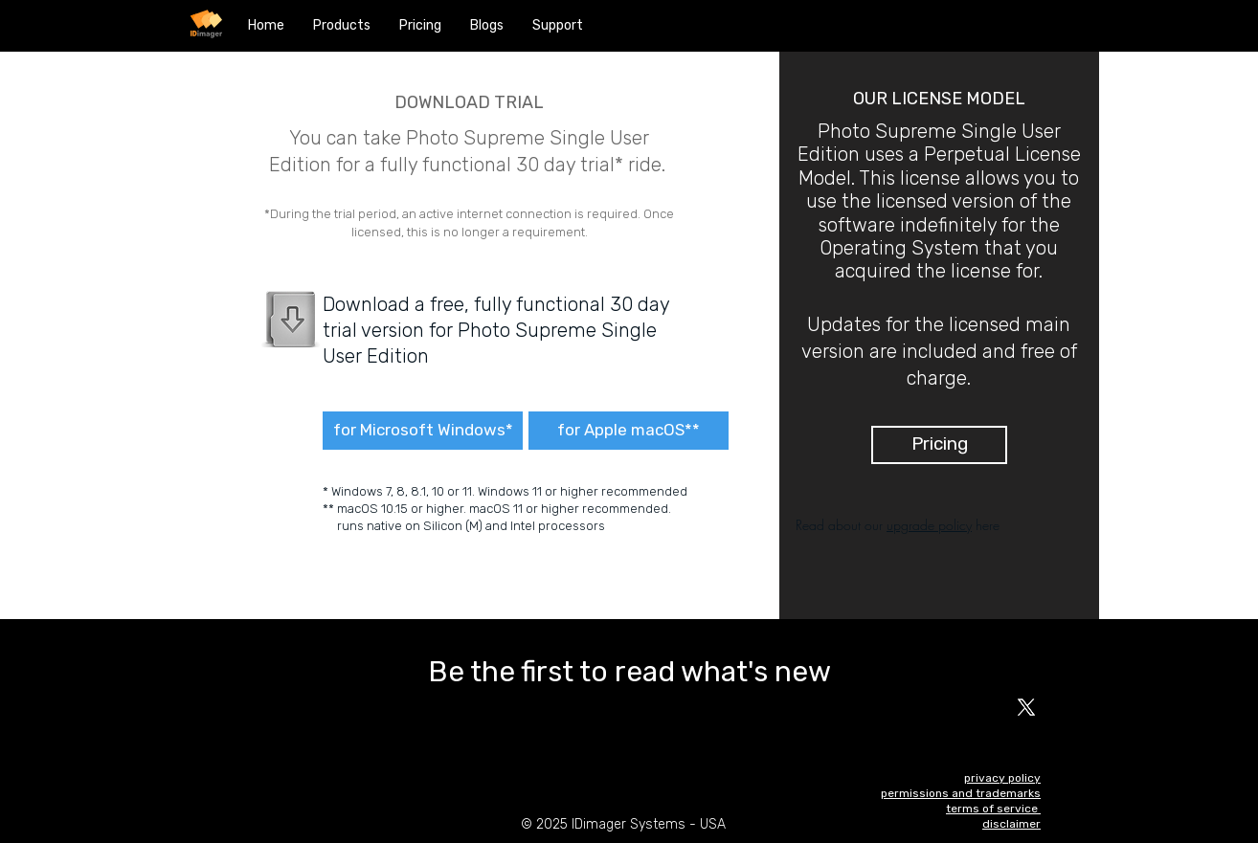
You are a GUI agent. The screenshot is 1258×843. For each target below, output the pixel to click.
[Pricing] (939, 445)
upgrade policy (929, 525)
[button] (342, 25)
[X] (1026, 707)
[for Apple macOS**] (628, 430)
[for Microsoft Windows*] (423, 430)
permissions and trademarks (961, 793)
